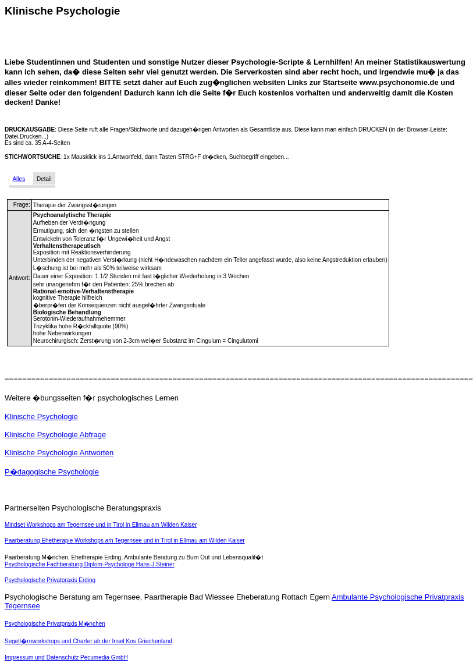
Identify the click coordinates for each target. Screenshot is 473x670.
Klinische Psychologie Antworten (59, 452)
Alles (18, 179)
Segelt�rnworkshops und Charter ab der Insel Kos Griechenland (88, 641)
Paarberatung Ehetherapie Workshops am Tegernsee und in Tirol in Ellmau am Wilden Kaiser (125, 540)
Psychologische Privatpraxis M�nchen (55, 624)
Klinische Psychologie (41, 416)
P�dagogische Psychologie (52, 471)
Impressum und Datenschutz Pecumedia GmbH (66, 657)
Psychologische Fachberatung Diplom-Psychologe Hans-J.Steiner (90, 564)
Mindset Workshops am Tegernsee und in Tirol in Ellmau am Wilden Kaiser (101, 525)
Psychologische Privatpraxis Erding (50, 580)
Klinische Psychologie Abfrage (55, 434)
